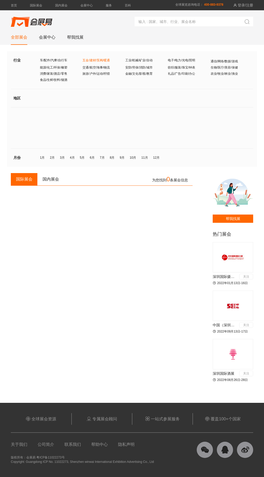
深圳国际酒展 (223, 373)
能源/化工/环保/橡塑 (53, 67)
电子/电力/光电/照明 (181, 60)
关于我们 (19, 444)
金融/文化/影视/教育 (139, 73)
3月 (62, 157)
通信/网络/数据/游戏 (224, 61)
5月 (82, 157)
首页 (14, 5)
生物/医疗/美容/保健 (224, 67)
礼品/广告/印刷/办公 (181, 73)
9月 (122, 157)
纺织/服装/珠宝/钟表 (181, 67)
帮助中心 (99, 444)
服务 (109, 5)
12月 (156, 157)
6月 (92, 157)
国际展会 (36, 5)
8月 (112, 157)
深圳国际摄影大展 (227, 277)
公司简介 (46, 444)
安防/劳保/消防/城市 (139, 67)
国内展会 (61, 5)
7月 (102, 157)
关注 (246, 276)
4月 (72, 157)
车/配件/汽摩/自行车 (53, 60)
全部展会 (19, 37)
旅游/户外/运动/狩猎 (96, 73)
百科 (128, 5)
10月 (133, 157)
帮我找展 (233, 219)
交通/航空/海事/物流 (96, 67)
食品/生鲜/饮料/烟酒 (53, 80)
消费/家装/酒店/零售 (53, 73)
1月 (42, 157)
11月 (144, 157)
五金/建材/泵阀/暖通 (96, 60)
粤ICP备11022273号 (50, 457)
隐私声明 (126, 444)
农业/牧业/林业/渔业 (224, 73)
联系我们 (72, 444)
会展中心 (86, 5)
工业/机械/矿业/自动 (139, 60)
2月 (52, 157)
